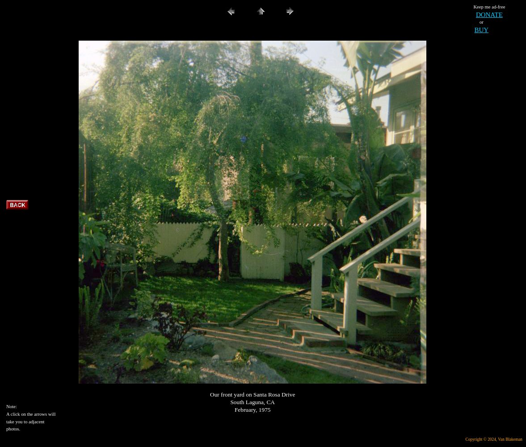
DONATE (489, 14)
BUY (482, 29)
